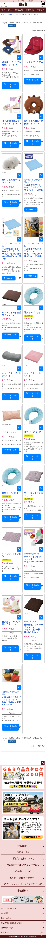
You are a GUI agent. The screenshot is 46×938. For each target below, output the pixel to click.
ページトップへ (43, 763)
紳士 (10, 10)
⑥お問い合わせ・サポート (23, 878)
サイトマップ (6, 932)
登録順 (18, 22)
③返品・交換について (23, 858)
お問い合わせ (6, 918)
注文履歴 (41, 10)
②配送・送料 (23, 852)
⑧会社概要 (23, 890)
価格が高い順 (37, 22)
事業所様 (30, 10)
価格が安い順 (26, 22)
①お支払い (23, 845)
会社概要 (4, 913)
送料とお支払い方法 (8, 908)
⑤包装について (23, 871)
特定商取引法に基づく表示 (11, 923)
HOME (3, 14)
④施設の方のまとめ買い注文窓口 (23, 865)
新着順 (11, 22)
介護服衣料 (10, 14)
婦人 (3, 10)
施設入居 (19, 10)
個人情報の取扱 (7, 928)
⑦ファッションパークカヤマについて (23, 884)
